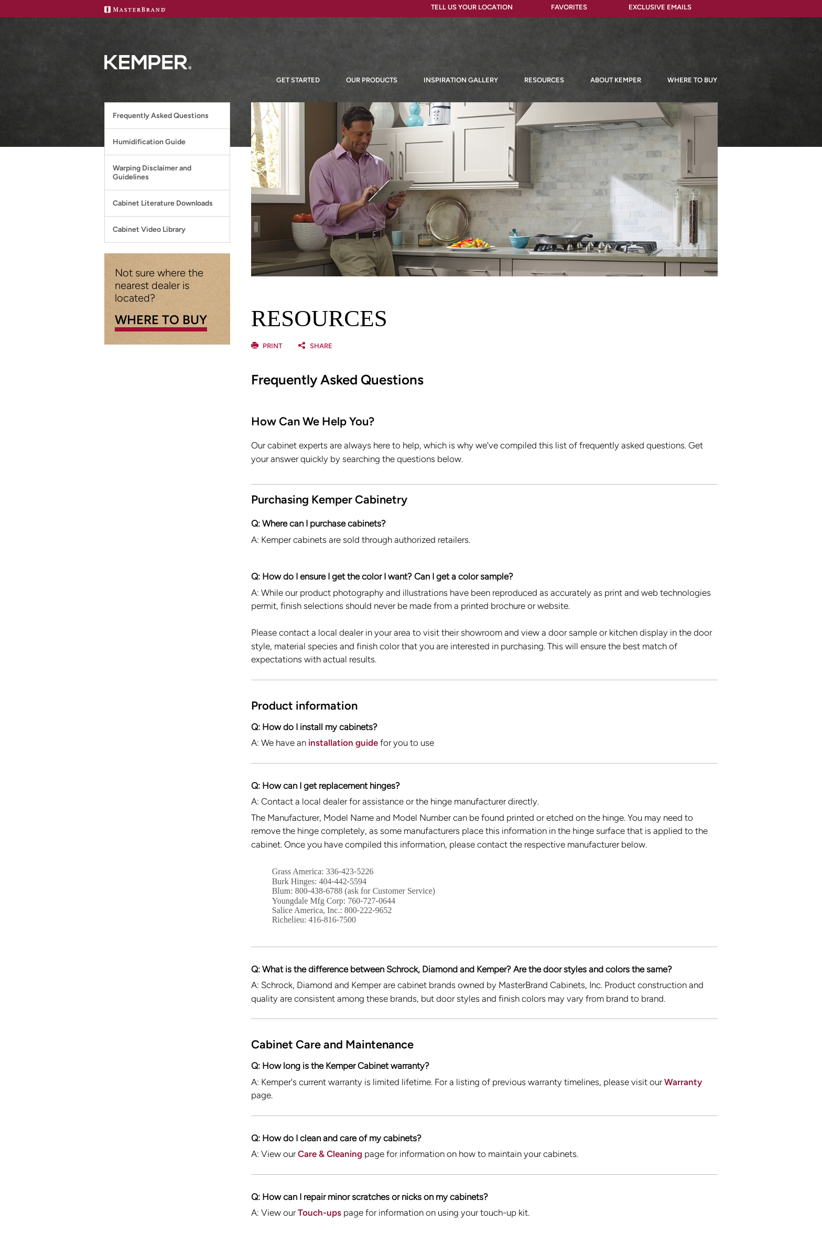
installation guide (343, 742)
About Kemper (615, 80)
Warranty (683, 1082)
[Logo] (147, 87)
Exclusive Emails (652, 7)
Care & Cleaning (330, 1154)
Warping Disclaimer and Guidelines (152, 172)
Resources (544, 80)
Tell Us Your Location (468, 7)
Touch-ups (319, 1212)
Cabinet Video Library (149, 229)
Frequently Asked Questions (161, 115)
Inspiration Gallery (461, 80)
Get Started (298, 80)
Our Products (371, 80)
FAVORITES (563, 7)
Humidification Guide (149, 141)
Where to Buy (692, 80)
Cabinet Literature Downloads (163, 203)
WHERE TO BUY (161, 319)
